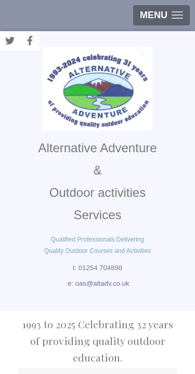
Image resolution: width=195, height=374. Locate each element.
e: (71, 283)
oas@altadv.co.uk (102, 283)
